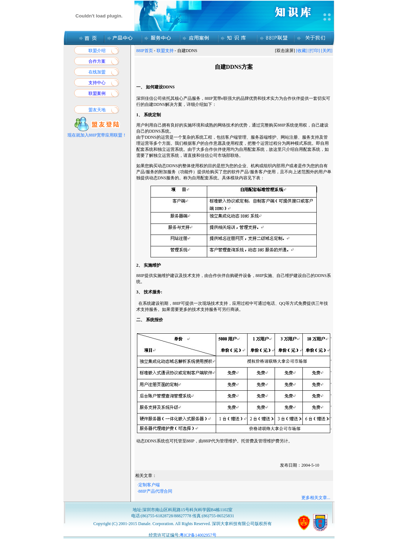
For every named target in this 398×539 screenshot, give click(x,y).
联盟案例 (97, 93)
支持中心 (97, 82)
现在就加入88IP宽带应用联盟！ (97, 135)
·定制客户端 (148, 484)
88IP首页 (144, 50)
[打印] (314, 50)
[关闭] (326, 50)
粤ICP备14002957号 (198, 535)
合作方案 (97, 61)
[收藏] (301, 50)
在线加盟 (97, 72)
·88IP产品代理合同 (154, 491)
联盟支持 (165, 50)
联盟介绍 (97, 50)
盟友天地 (97, 109)
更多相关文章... (315, 497)
